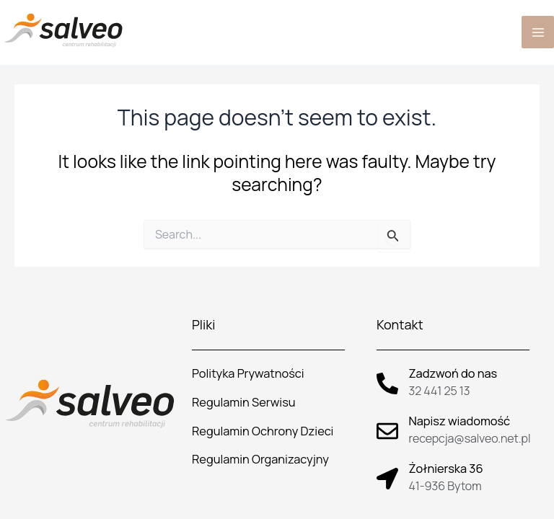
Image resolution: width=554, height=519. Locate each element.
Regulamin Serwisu (244, 402)
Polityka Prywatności (248, 373)
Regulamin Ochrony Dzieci (262, 431)
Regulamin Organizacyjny (260, 459)
